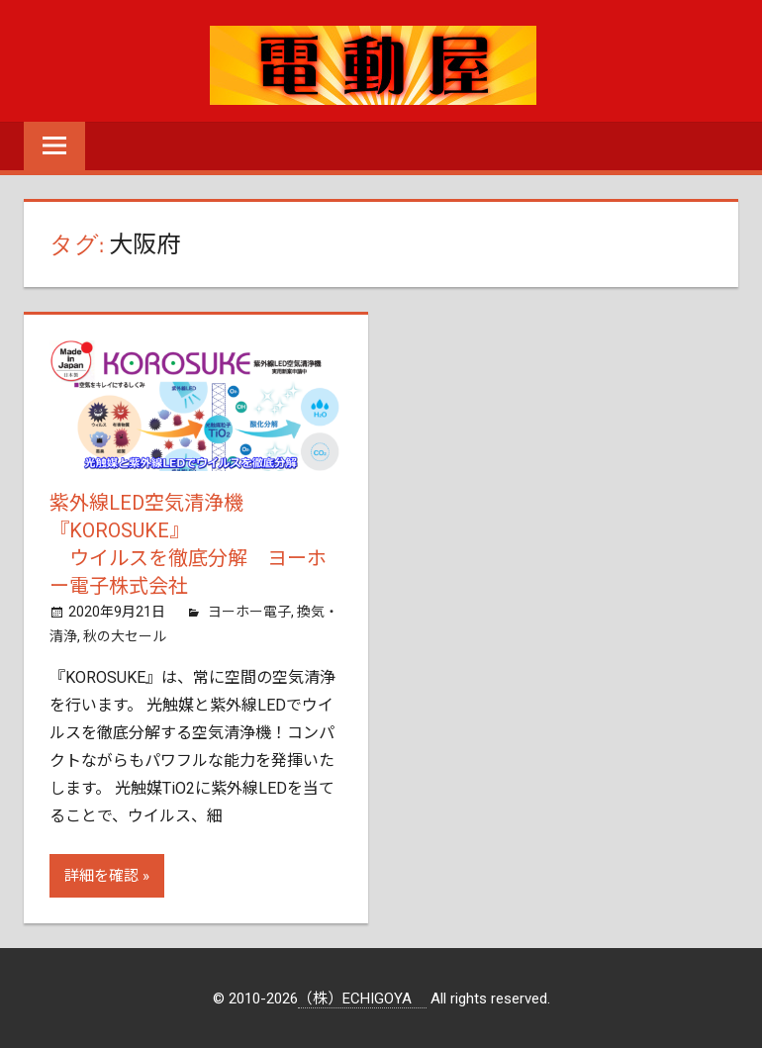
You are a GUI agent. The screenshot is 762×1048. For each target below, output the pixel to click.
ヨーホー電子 (249, 611)
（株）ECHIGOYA (362, 998)
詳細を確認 (101, 876)
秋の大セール (124, 636)
